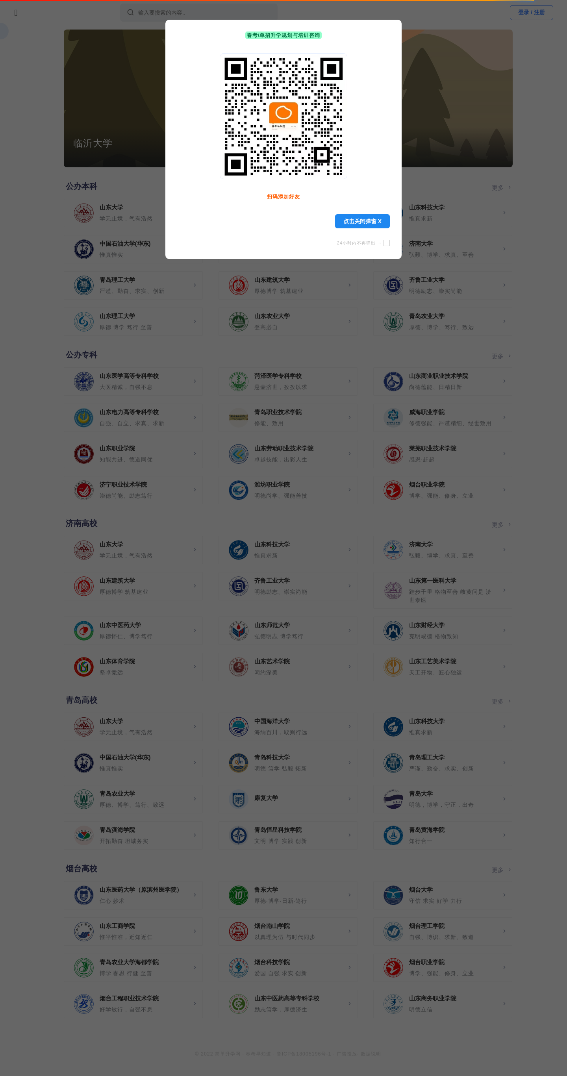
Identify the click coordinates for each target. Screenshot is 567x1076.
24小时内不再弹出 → (363, 243)
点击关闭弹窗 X (362, 221)
